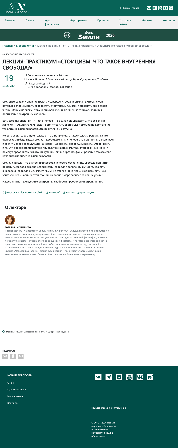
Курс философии (51, 22)
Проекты (103, 20)
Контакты (169, 20)
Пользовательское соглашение (108, 407)
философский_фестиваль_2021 (23, 192)
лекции (69, 192)
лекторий (53, 192)
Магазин (147, 20)
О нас (28, 20)
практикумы (86, 192)
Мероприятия (78, 20)
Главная (10, 20)
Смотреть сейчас (125, 22)
